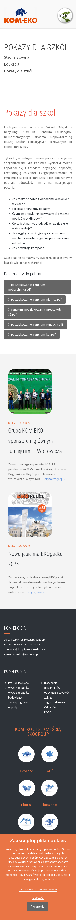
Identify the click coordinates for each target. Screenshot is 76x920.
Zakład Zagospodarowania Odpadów (56, 702)
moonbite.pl (43, 902)
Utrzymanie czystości (57, 692)
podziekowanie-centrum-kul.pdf (32, 334)
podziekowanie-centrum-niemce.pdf (35, 299)
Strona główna (16, 57)
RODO (47, 712)
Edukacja (11, 64)
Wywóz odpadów (18, 688)
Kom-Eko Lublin (54, 895)
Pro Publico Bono (18, 683)
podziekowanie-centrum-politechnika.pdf (27, 287)
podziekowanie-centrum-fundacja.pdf (35, 324)
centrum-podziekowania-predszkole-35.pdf (35, 311)
